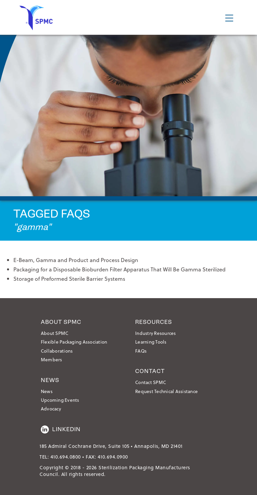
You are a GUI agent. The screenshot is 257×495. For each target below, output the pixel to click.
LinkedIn (61, 429)
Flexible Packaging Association (74, 341)
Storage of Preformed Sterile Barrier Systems (69, 278)
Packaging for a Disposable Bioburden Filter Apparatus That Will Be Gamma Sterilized (119, 269)
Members (51, 359)
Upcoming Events (60, 399)
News (47, 391)
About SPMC (55, 333)
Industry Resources (155, 333)
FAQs (141, 350)
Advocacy (51, 408)
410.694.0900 (113, 456)
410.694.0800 (66, 456)
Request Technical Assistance (166, 391)
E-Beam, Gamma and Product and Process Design (75, 260)
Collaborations (57, 350)
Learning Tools (151, 341)
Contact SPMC (150, 382)
